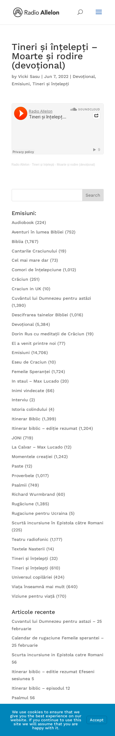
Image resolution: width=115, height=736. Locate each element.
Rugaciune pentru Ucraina (39, 513)
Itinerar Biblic (26, 418)
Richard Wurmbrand (33, 494)
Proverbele (23, 475)
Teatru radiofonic (30, 539)
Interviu (20, 399)
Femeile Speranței (31, 371)
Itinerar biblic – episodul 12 (41, 688)
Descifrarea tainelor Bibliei (40, 314)
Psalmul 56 (23, 697)
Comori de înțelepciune (36, 269)
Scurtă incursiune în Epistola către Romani (57, 522)
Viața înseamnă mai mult (38, 586)
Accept (97, 720)
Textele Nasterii (28, 548)
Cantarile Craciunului (34, 251)
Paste (17, 466)
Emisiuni (21, 83)
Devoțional (84, 76)
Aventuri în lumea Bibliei (37, 231)
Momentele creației (32, 456)
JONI (16, 437)
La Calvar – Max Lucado (37, 447)
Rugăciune (23, 503)
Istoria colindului (29, 409)
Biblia (17, 241)
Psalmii (19, 485)
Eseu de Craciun (29, 362)
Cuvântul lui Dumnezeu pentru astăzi (51, 298)
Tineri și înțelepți (51, 83)
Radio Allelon (20, 164)
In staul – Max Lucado (35, 381)
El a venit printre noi (34, 343)
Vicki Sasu (29, 76)
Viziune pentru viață (33, 596)
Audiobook (23, 222)
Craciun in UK (26, 288)
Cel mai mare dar (30, 260)
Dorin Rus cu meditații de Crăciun (48, 333)
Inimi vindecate (28, 390)
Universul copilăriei (32, 577)
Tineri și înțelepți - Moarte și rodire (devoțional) (63, 164)
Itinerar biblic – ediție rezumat (44, 428)
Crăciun (20, 279)
